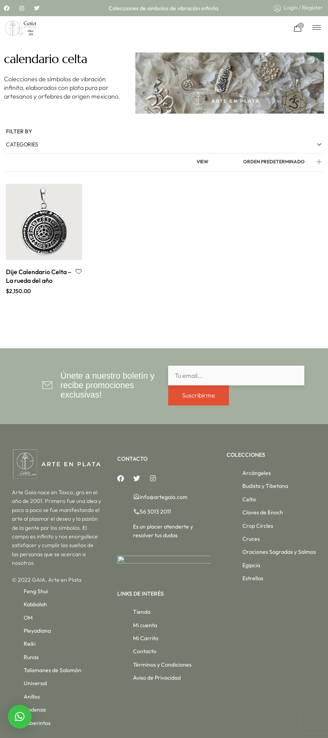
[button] (20, 717)
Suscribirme (198, 395)
